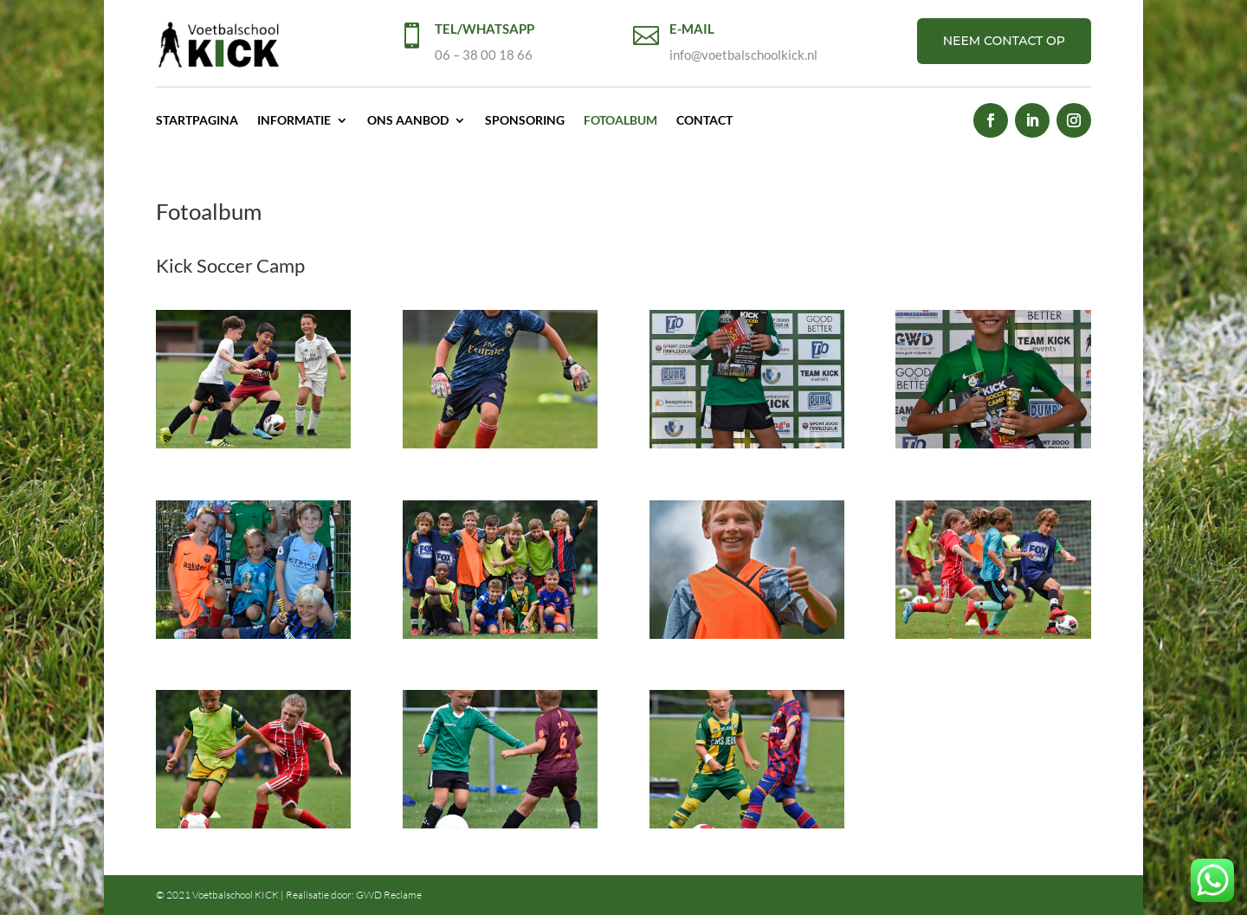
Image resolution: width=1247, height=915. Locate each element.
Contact (704, 120)
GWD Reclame (389, 894)
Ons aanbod (408, 120)
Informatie (294, 120)
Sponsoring (525, 120)
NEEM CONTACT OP (1004, 40)
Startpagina (197, 120)
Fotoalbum (620, 120)
